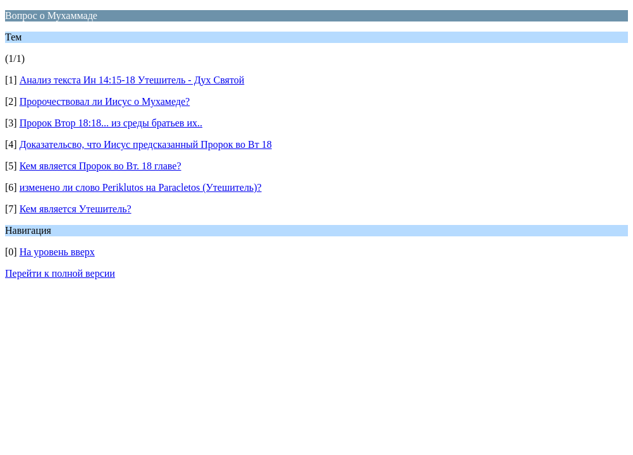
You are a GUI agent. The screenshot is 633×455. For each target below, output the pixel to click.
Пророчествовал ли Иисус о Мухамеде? (105, 101)
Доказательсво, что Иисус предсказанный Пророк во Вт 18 (146, 144)
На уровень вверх (57, 251)
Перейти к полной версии (60, 273)
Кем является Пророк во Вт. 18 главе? (100, 166)
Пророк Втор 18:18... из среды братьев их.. (111, 123)
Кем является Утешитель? (76, 208)
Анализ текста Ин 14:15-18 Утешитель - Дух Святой (132, 80)
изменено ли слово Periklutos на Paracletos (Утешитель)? (141, 187)
